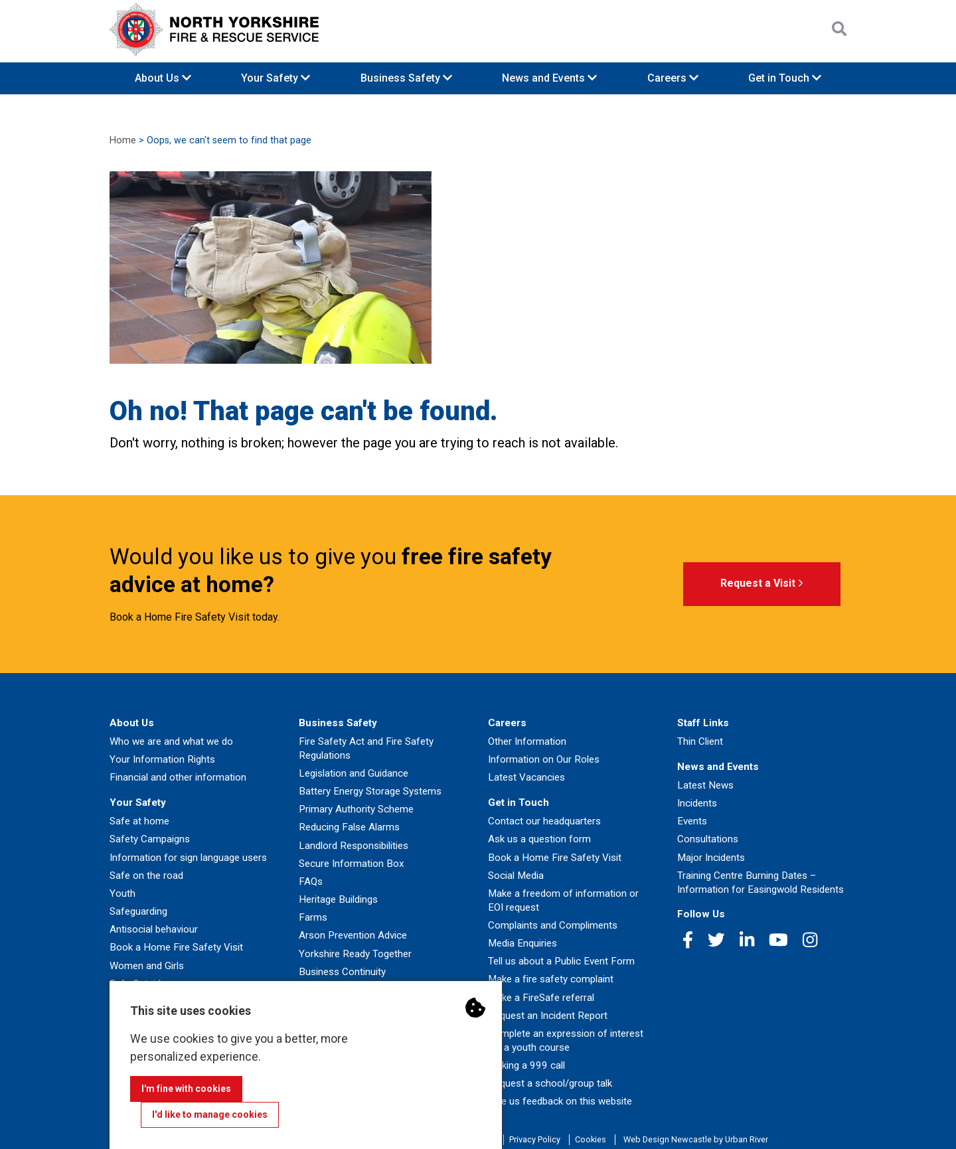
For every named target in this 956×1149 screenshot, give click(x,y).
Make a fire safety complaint (550, 979)
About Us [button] (163, 78)
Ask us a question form (539, 839)
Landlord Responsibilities (353, 846)
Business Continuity (342, 972)
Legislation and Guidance (353, 773)
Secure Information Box (351, 864)
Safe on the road (146, 875)
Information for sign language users (188, 858)
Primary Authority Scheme (356, 809)
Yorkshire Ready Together (355, 954)
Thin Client (700, 741)
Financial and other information (178, 777)
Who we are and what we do (171, 741)
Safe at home (139, 821)
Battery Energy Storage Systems (370, 791)
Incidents (697, 803)
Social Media (516, 875)
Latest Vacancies (526, 777)
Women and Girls (147, 966)
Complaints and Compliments (552, 925)
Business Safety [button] (406, 78)
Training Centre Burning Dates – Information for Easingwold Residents (760, 882)
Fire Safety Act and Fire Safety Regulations (366, 748)
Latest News (705, 785)
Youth (122, 893)
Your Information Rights (162, 759)
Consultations (707, 839)
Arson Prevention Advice (353, 935)
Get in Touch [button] (784, 78)
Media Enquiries (522, 943)
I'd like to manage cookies (210, 1114)
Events (692, 821)
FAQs (311, 881)
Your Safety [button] (275, 78)
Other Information (527, 741)
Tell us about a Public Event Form (561, 961)
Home (123, 140)
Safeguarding (138, 911)
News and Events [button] (549, 78)
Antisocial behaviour (154, 929)
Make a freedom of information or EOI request (563, 900)
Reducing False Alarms (349, 827)
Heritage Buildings (338, 899)
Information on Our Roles (543, 759)
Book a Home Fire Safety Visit (176, 947)
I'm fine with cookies (186, 1088)
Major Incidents (711, 858)
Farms (313, 917)
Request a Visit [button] (761, 584)
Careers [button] (672, 78)
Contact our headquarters (544, 821)
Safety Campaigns (150, 839)
